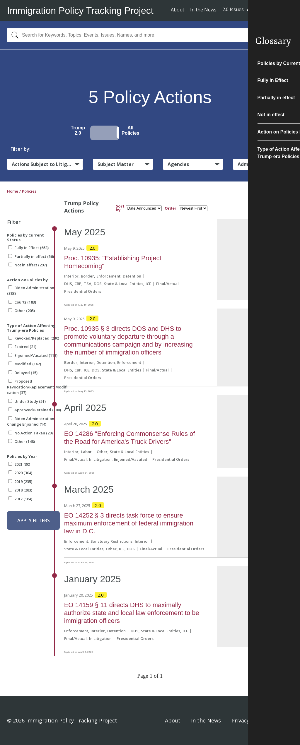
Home (12, 191)
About (177, 9)
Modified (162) (24, 363)
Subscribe (271, 10)
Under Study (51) (27, 401)
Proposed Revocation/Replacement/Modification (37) (37, 387)
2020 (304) (20, 472)
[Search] (13, 35)
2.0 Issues (233, 9)
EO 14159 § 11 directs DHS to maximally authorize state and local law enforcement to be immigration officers (131, 612)
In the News (203, 9)
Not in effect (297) (27, 265)
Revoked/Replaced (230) (33, 338)
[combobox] (150, 35)
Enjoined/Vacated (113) (32, 355)
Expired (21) (22, 346)
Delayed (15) (23, 372)
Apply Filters (33, 520)
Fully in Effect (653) (28, 247)
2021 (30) (19, 464)
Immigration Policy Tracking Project (80, 10)
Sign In (284, 720)
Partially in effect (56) (31, 256)
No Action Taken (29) (30, 433)
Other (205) (21, 310)
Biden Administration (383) (30, 290)
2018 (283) (20, 490)
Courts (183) (22, 302)
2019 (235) (20, 481)
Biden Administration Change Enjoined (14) (30, 421)
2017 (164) (20, 498)
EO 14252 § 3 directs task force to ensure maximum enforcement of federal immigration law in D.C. (128, 523)
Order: (171, 208)
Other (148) (21, 441)
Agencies (178, 164)
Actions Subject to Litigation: (47, 164)
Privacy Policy (248, 720)
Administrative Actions (265, 164)
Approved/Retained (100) (34, 409)
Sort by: (120, 208)
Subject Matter (116, 164)
